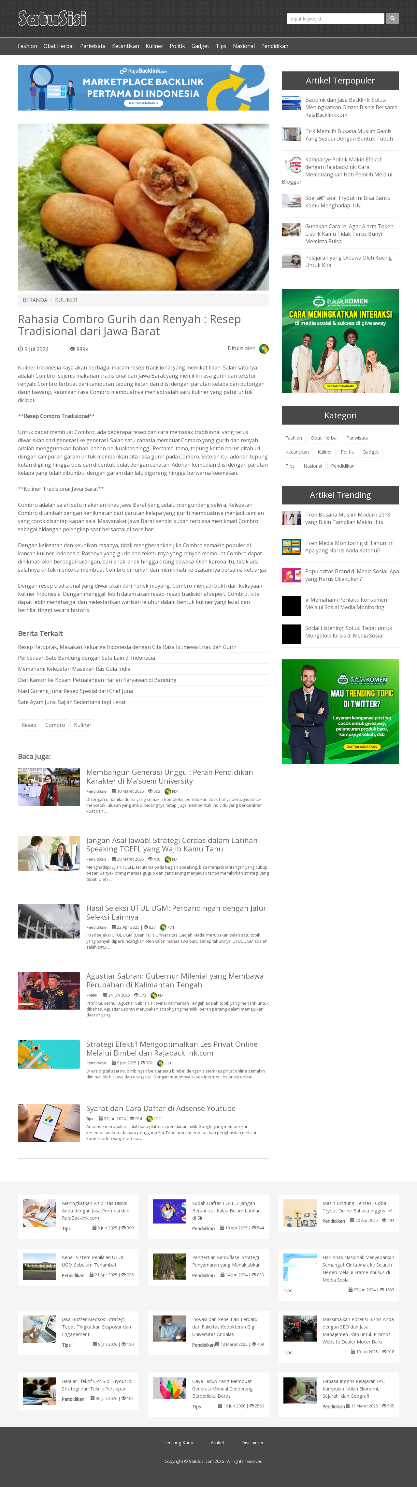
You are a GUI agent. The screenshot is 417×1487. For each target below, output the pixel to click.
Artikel (217, 1442)
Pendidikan (274, 46)
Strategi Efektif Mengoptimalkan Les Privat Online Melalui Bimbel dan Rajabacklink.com (172, 1048)
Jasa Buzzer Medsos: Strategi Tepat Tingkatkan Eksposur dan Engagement (96, 1326)
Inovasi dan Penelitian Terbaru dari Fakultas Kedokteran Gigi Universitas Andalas (224, 1326)
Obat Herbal (59, 46)
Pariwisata (93, 46)
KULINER (66, 300)
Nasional (244, 46)
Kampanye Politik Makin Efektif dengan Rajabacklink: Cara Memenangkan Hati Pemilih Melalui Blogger (337, 171)
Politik (177, 46)
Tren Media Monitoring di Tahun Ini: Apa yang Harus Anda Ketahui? (350, 546)
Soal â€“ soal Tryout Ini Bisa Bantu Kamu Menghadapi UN (347, 201)
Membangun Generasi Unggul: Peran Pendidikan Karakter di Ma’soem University (169, 776)
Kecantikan (125, 46)
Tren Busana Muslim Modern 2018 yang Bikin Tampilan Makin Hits (347, 518)
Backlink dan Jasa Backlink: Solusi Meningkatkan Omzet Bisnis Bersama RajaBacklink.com (351, 107)
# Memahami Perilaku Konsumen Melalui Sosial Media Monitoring (346, 603)
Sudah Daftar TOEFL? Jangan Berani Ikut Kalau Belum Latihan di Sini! (226, 1210)
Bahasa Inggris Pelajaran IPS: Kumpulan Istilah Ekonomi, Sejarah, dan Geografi (354, 1388)
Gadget (200, 46)
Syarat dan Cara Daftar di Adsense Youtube (161, 1108)
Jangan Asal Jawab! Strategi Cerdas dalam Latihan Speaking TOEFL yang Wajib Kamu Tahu (172, 844)
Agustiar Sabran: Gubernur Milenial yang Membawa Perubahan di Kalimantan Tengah (175, 980)
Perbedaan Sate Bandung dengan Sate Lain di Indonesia (86, 657)
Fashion (27, 46)
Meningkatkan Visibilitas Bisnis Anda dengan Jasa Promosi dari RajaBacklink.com (95, 1210)
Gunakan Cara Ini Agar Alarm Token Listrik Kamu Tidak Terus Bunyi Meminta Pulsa (349, 234)
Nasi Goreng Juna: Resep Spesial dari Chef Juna (75, 691)
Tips (221, 46)
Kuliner (154, 46)
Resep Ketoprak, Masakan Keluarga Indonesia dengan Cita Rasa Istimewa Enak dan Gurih (127, 647)
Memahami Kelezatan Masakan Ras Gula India (74, 668)
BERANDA (35, 300)
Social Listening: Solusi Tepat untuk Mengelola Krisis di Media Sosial (348, 631)
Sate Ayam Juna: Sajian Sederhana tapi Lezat (72, 702)
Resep (29, 724)
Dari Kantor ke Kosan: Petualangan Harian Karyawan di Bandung (97, 679)
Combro (55, 724)
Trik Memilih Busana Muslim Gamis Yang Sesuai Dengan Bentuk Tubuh (349, 135)
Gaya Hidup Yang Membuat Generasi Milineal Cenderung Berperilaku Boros (222, 1388)
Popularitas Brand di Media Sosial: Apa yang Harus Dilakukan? (352, 575)
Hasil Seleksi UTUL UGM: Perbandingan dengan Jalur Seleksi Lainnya (176, 912)
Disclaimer (252, 1442)
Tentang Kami (178, 1442)
